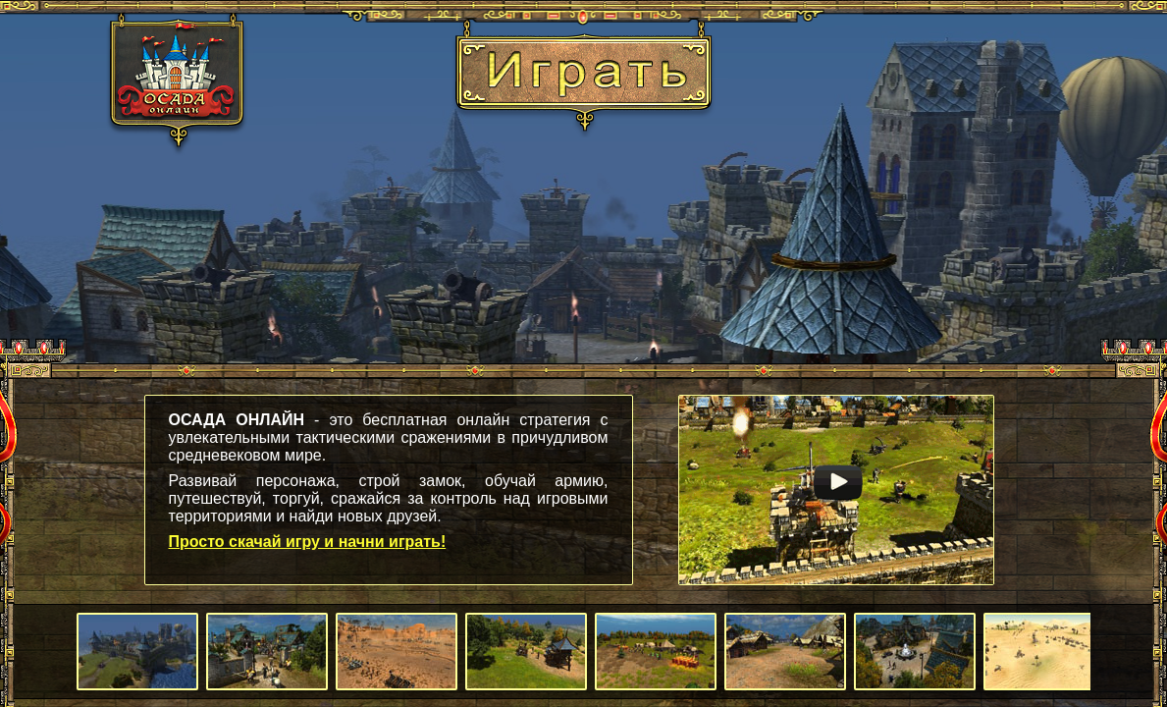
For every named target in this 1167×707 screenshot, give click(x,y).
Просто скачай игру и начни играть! (308, 541)
